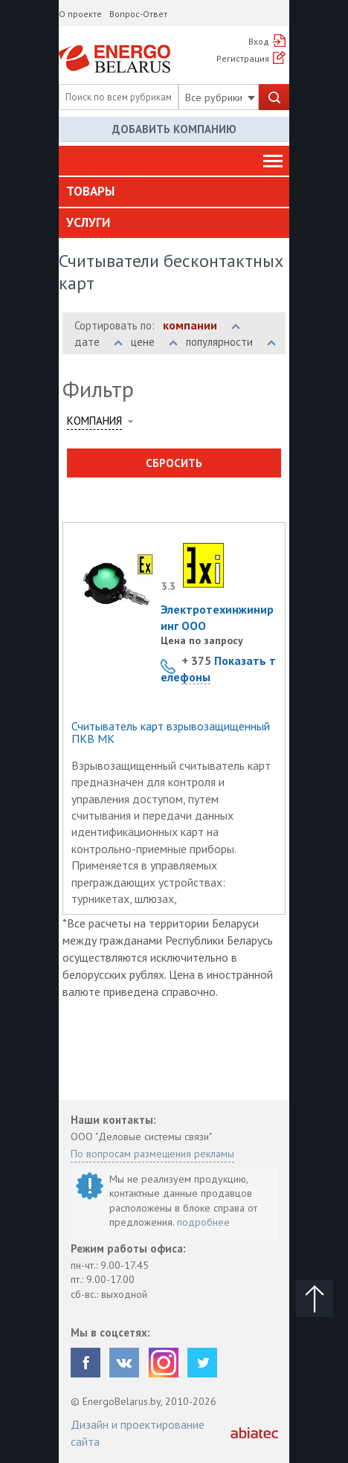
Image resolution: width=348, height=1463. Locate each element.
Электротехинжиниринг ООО (217, 617)
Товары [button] (90, 191)
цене (154, 342)
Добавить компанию (174, 129)
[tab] (174, 192)
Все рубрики (220, 97)
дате (98, 342)
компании (201, 325)
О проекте (80, 13)
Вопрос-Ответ (138, 13)
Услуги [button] (88, 222)
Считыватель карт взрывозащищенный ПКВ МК (170, 733)
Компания (94, 421)
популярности (231, 342)
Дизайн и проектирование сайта (137, 1432)
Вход (258, 41)
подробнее (203, 1222)
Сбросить (174, 463)
